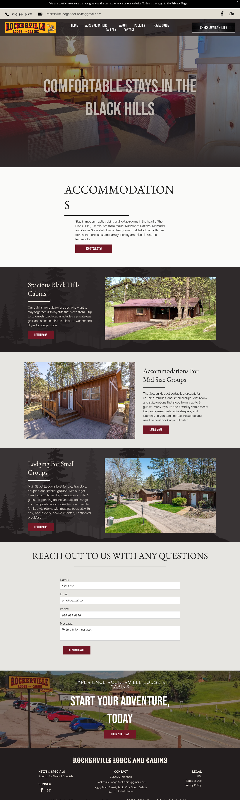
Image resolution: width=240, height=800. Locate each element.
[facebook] (222, 5)
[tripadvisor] (231, 5)
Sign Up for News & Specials (55, 776)
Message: (66, 623)
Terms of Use (194, 780)
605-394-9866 (22, 5)
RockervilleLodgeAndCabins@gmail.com (73, 4)
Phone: (64, 609)
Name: (64, 580)
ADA (199, 776)
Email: (64, 594)
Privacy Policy (193, 785)
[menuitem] (74, 16)
